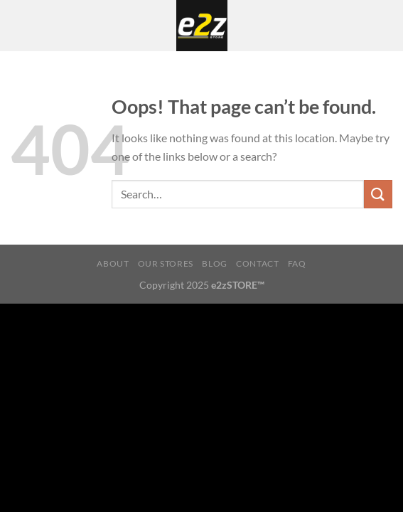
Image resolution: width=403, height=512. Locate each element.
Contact (257, 263)
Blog (214, 263)
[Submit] (378, 194)
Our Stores (165, 263)
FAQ (297, 263)
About (113, 263)
